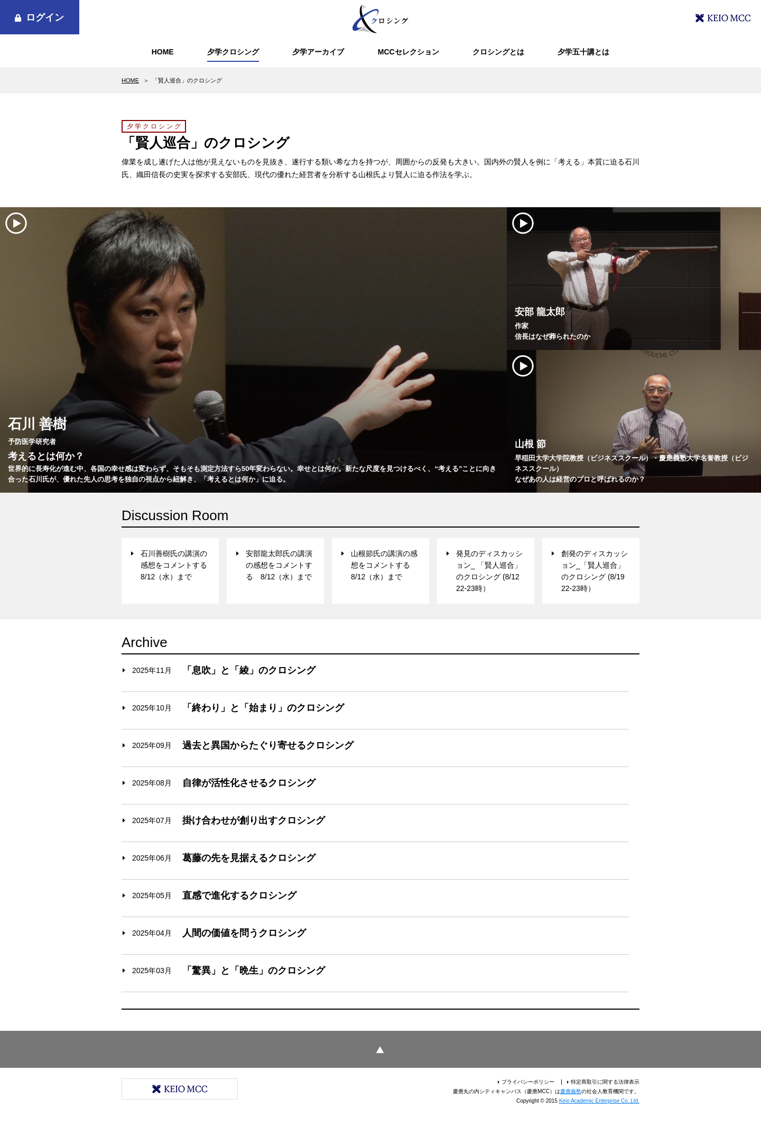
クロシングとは (498, 52)
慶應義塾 (570, 1091)
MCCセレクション (408, 52)
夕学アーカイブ (318, 52)
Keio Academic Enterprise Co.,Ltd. (599, 1101)
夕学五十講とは (583, 52)
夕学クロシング (233, 52)
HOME (163, 52)
